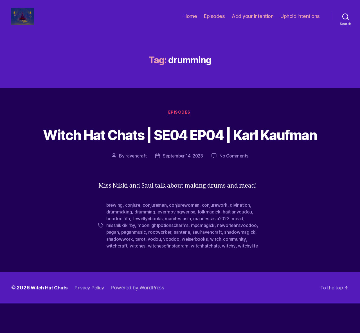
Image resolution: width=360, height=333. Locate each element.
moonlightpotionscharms (163, 255)
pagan (112, 262)
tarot (140, 268)
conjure (133, 235)
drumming (144, 241)
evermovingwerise (177, 241)
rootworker (160, 262)
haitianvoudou (238, 241)
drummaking (119, 241)
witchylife (248, 275)
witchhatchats (205, 275)
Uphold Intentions (300, 20)
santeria (182, 262)
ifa (127, 248)
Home (190, 20)
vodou (154, 268)
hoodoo (114, 248)
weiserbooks (195, 268)
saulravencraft (208, 262)
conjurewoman (185, 235)
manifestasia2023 (212, 248)
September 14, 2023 (182, 185)
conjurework (216, 235)
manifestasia (179, 248)
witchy (229, 275)
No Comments (235, 185)
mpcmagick (203, 255)
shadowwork (119, 268)
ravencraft (134, 185)
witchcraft (116, 275)
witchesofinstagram (168, 275)
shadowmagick (240, 262)
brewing (114, 235)
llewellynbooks (147, 248)
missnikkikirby (120, 255)
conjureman (155, 235)
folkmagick (210, 241)
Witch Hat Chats (50, 317)
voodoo (171, 268)
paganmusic (134, 262)
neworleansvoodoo (237, 255)
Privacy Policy (93, 317)
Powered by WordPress (143, 317)
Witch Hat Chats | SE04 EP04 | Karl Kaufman (180, 153)
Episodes (214, 20)
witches (138, 275)
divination (241, 235)
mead (240, 248)
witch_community (228, 268)
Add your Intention (252, 20)
